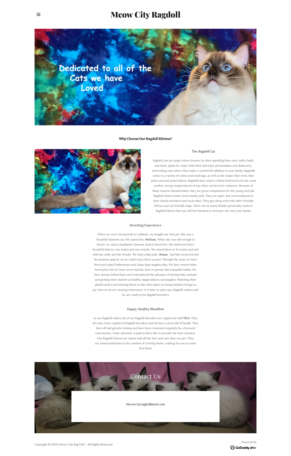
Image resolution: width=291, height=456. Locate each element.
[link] (145, 16)
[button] (39, 14)
